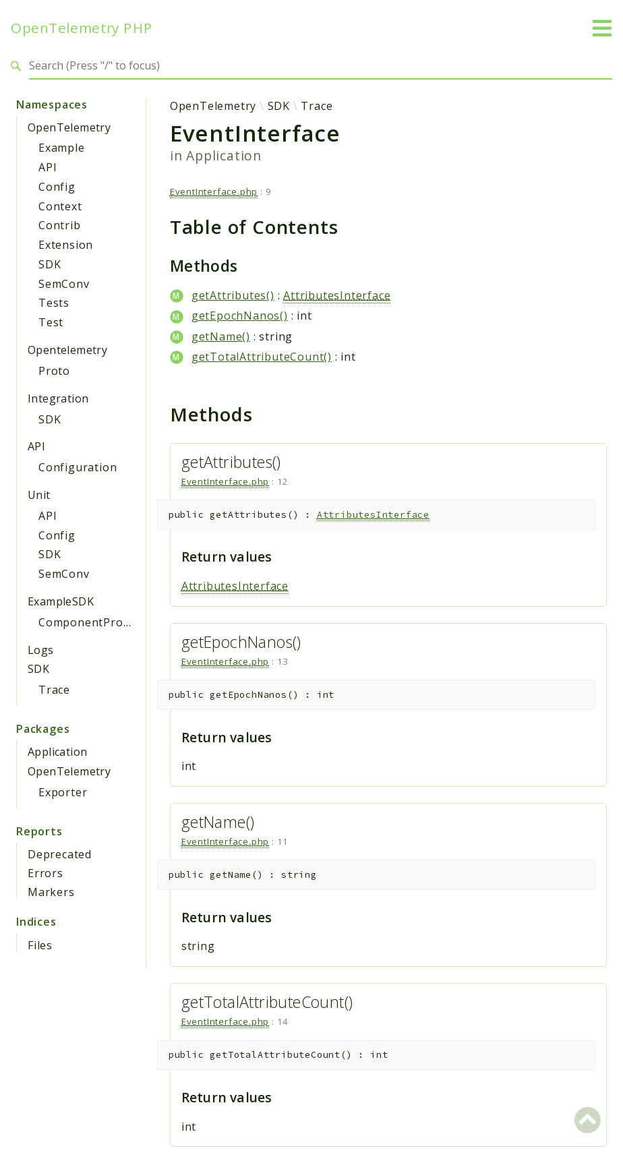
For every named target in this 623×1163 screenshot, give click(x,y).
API (47, 167)
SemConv (64, 283)
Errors (45, 873)
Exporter (62, 792)
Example (61, 147)
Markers (51, 892)
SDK (49, 264)
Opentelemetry (67, 349)
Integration (58, 398)
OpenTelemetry (69, 127)
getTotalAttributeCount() (261, 356)
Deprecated (60, 854)
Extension (65, 244)
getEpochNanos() (239, 315)
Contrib (59, 225)
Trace (54, 689)
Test (50, 322)
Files (40, 945)
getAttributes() (232, 295)
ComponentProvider (94, 622)
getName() (220, 336)
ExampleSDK (61, 601)
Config (57, 186)
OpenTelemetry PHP (81, 28)
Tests (53, 302)
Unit (39, 494)
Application (57, 751)
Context (60, 206)
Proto (54, 370)
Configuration (77, 467)
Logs (41, 650)
